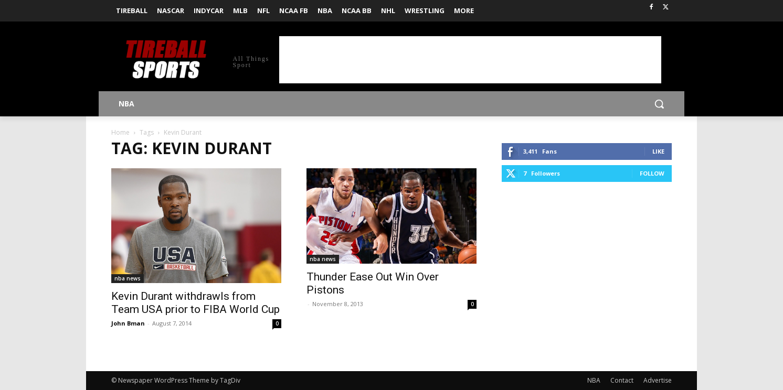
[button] (659, 103)
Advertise (657, 380)
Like (658, 151)
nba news (127, 278)
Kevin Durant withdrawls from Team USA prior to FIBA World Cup (195, 303)
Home (120, 132)
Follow (652, 173)
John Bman (128, 323)
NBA (593, 380)
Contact (621, 380)
